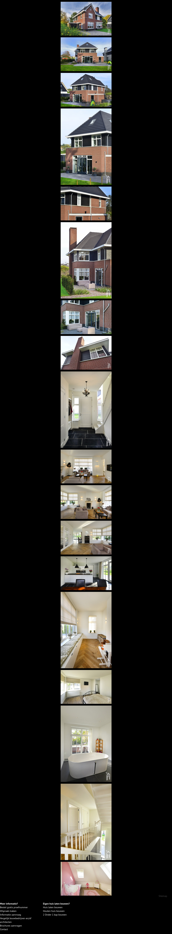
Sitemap (163, 896)
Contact (4, 929)
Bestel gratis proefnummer (14, 907)
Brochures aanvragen (11, 925)
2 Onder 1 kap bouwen (55, 914)
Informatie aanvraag (10, 914)
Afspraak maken (8, 911)
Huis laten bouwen (53, 907)
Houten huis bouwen (54, 911)
